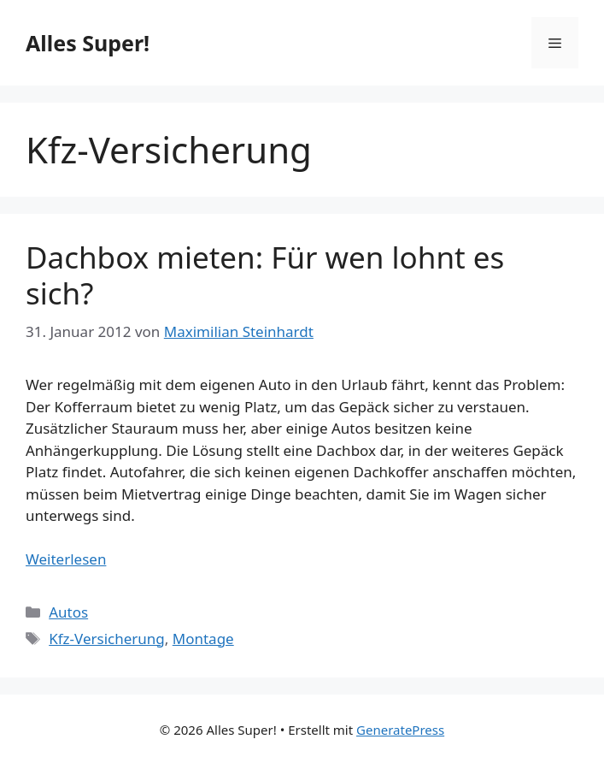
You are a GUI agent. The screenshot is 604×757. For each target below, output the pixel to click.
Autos (68, 612)
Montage (203, 638)
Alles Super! (88, 42)
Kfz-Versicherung (107, 638)
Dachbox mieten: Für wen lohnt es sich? (265, 275)
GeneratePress (400, 729)
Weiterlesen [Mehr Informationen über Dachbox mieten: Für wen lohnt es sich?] (66, 559)
